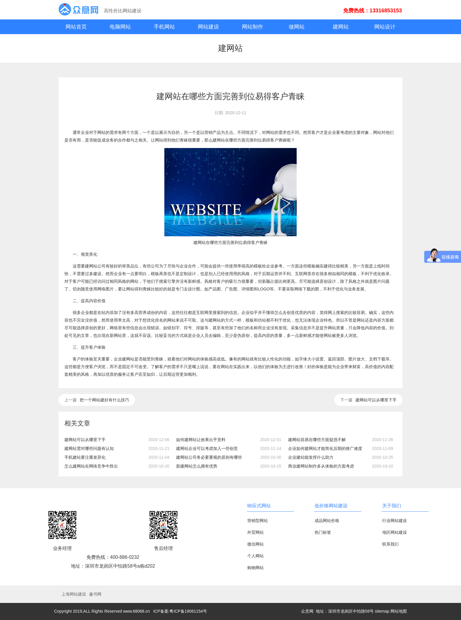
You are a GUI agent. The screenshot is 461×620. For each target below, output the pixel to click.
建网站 (341, 27)
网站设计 (384, 27)
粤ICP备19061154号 (188, 611)
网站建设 (208, 27)
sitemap (382, 611)
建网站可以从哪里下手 (376, 400)
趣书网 (95, 594)
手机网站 (164, 27)
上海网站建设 (73, 594)
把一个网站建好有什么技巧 (104, 400)
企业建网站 (124, 359)
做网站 (297, 27)
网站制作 (252, 27)
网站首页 (76, 27)
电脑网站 (120, 27)
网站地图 (398, 611)
